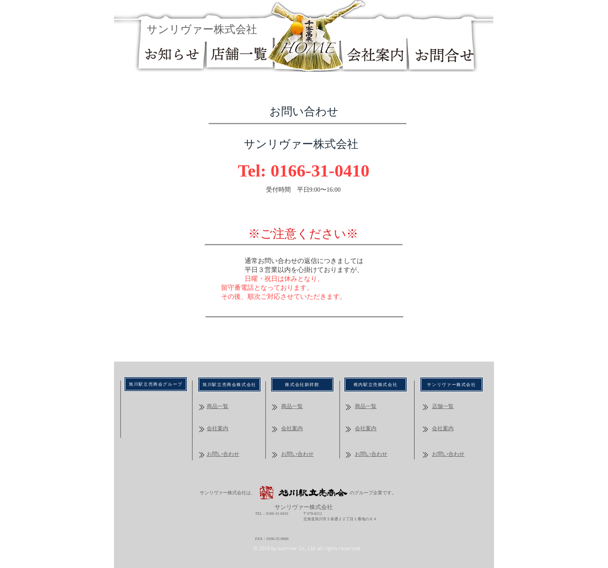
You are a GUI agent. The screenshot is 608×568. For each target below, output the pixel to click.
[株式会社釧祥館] (302, 384)
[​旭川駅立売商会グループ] (155, 384)
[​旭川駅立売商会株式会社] (229, 384)
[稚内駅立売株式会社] (375, 384)
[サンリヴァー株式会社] (451, 384)
